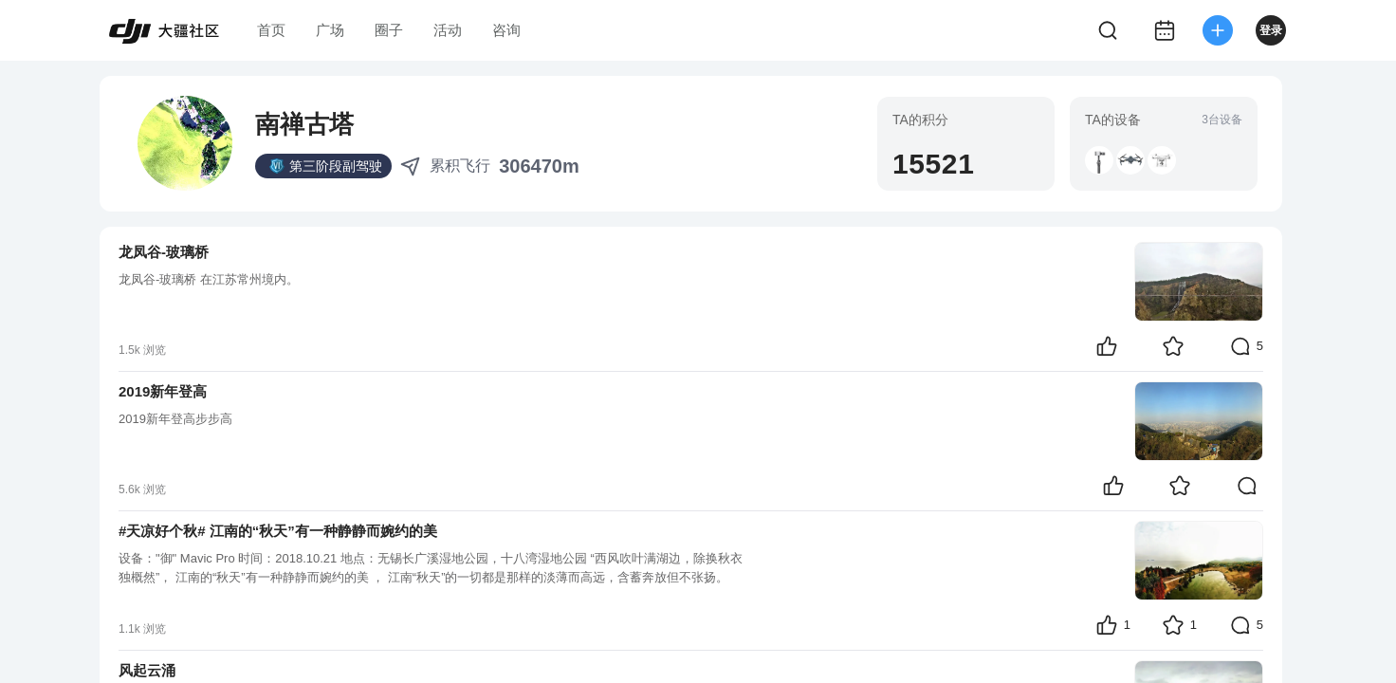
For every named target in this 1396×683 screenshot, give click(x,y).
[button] (1099, 160)
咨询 (506, 30)
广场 (330, 30)
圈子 (389, 30)
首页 (271, 30)
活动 (447, 30)
